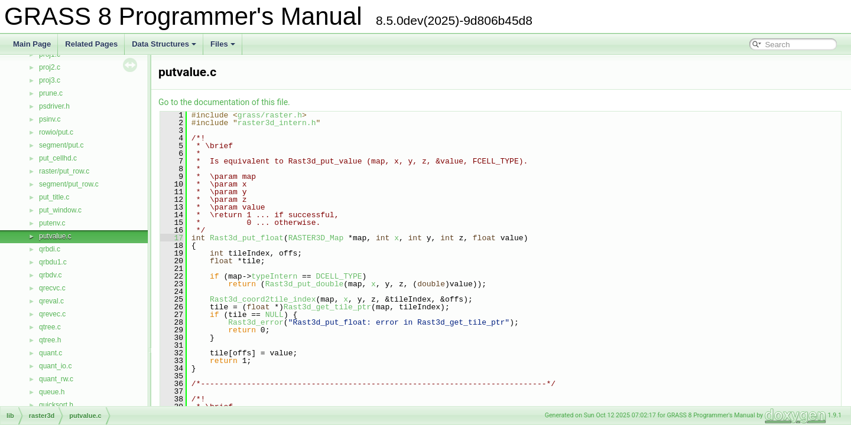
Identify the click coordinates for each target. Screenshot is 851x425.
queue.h (51, 392)
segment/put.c (61, 145)
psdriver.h (54, 106)
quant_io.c (55, 366)
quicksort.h (56, 405)
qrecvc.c (52, 288)
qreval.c (51, 301)
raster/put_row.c (64, 171)
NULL (274, 314)
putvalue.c (55, 236)
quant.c (50, 353)
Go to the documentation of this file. (224, 102)
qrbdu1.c (53, 262)
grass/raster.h (270, 115)
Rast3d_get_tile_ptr (327, 307)
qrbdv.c (50, 275)
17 (171, 238)
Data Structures (164, 44)
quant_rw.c (56, 379)
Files (222, 44)
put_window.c (60, 210)
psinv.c (49, 119)
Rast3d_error (256, 322)
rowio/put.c (56, 132)
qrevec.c (52, 314)
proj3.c (49, 80)
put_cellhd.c (58, 158)
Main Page (32, 44)
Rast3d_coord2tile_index (263, 299)
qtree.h (50, 340)
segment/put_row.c (69, 184)
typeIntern (274, 276)
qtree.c (50, 327)
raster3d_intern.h (277, 122)
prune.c (51, 93)
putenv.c (52, 223)
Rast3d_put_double (304, 284)
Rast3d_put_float (247, 238)
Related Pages (91, 44)
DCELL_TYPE (339, 276)
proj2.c (49, 67)
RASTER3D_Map (316, 238)
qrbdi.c (49, 249)
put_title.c (54, 197)
